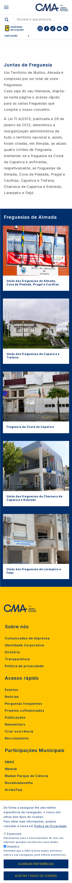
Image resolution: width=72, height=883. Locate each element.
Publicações (15, 717)
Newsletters (15, 724)
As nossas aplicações (17, 28)
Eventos (11, 690)
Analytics (13, 852)
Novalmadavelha (19, 783)
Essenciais (14, 839)
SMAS (9, 762)
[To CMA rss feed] (65, 28)
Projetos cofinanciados (24, 710)
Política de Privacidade (50, 831)
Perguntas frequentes (23, 704)
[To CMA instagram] (40, 28)
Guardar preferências (36, 869)
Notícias (12, 697)
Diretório (12, 652)
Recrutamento (17, 738)
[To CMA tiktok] (52, 28)
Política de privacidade (24, 666)
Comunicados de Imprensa (27, 638)
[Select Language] (15, 35)
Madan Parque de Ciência (26, 776)
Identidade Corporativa (24, 645)
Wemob (11, 769)
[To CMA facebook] (46, 28)
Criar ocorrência (19, 731)
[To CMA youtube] (59, 28)
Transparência (17, 659)
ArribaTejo (14, 790)
